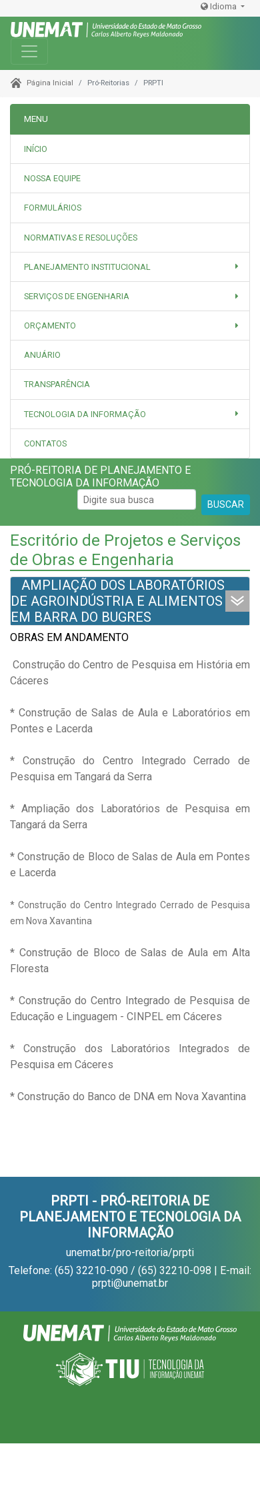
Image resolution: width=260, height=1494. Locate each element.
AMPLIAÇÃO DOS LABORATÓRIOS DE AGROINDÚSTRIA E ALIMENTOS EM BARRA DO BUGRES (118, 601)
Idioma (220, 6)
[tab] (130, 178)
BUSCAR (225, 504)
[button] (130, 267)
